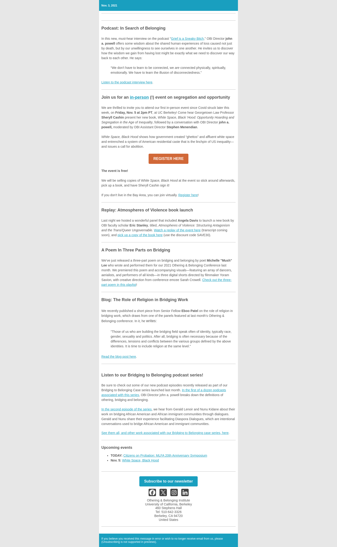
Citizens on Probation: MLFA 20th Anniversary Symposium (165, 455)
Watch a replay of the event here (177, 230)
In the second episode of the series (126, 409)
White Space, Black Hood (140, 460)
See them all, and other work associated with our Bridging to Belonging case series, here (164, 433)
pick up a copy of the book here (140, 235)
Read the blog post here (118, 356)
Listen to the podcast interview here (126, 82)
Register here (188, 195)
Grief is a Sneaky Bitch (187, 38)
